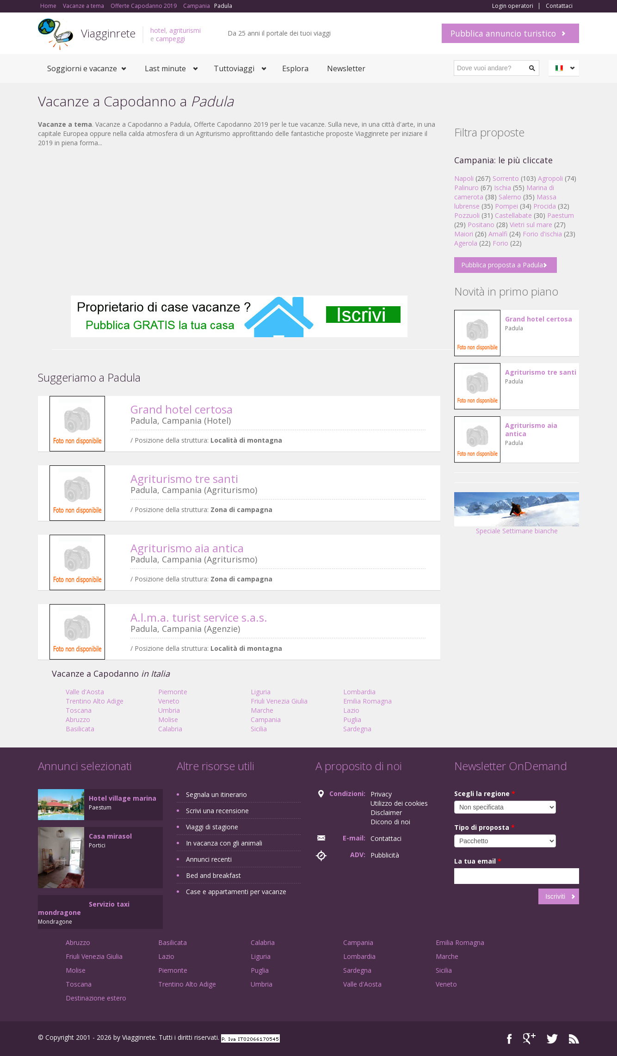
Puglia (352, 719)
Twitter (552, 1038)
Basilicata (80, 728)
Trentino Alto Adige (94, 701)
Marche (262, 710)
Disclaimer (386, 812)
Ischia (502, 187)
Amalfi (497, 233)
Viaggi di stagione (212, 826)
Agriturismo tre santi (184, 478)
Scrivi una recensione (217, 810)
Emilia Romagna (367, 701)
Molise (168, 719)
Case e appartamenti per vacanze (236, 891)
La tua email (477, 861)
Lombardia (359, 691)
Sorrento (506, 178)
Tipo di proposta (484, 827)
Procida (544, 206)
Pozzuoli (467, 215)
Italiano (565, 68)
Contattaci (559, 6)
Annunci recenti (209, 859)
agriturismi (185, 30)
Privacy (381, 794)
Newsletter (346, 68)
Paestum (560, 215)
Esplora (295, 68)
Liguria (261, 691)
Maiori (463, 233)
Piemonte (172, 691)
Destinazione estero (96, 998)
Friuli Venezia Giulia (279, 701)
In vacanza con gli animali (224, 843)
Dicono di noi (390, 821)
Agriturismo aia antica (187, 548)
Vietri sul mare (531, 224)
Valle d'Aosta (85, 691)
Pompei (506, 206)
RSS (574, 1038)
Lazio (351, 710)
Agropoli (550, 178)
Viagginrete (108, 33)
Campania (266, 719)
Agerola (465, 243)
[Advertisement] (239, 221)
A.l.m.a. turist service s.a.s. (198, 617)
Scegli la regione (484, 793)
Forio (500, 243)
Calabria (170, 728)
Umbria (169, 710)
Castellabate (513, 215)
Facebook (509, 1038)
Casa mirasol (110, 836)
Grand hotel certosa (181, 409)
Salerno (510, 196)
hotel (158, 30)
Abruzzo (78, 719)
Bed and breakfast (213, 875)
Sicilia (259, 728)
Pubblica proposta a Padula (502, 264)
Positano (481, 224)
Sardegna (357, 728)
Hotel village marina (122, 798)
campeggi (170, 38)
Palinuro (466, 187)
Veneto (168, 701)
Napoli (464, 178)
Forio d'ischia (542, 233)
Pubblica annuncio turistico (503, 33)
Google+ (529, 1038)
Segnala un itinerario (216, 794)
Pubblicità (384, 855)
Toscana (79, 710)
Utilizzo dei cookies (399, 803)
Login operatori (512, 6)
